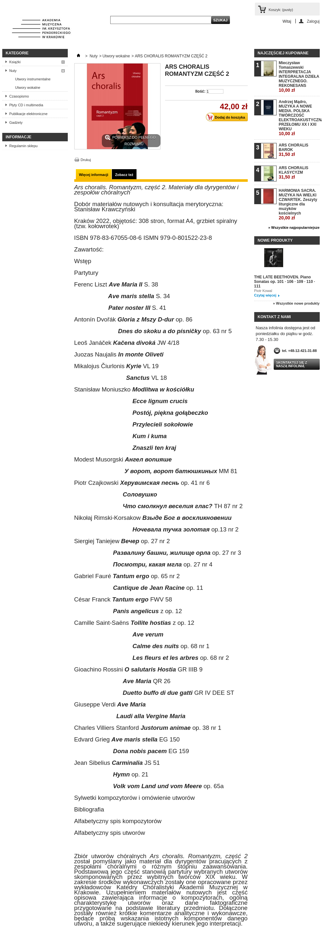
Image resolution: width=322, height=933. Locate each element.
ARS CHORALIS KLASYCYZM (293, 173)
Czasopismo (19, 96)
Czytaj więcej (265, 295)
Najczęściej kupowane (283, 53)
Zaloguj (313, 21)
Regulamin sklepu (23, 146)
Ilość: (200, 91)
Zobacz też (124, 175)
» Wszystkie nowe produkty (296, 303)
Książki (15, 62)
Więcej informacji (93, 175)
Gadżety (16, 122)
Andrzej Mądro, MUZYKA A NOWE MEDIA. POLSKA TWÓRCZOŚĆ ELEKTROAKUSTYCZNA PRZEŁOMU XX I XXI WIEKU (299, 117)
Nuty (13, 71)
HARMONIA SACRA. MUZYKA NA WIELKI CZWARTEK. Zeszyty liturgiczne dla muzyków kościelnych (298, 204)
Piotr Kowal (263, 291)
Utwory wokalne (28, 87)
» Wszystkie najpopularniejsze (293, 227)
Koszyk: (281, 10)
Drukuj (86, 160)
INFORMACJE (18, 137)
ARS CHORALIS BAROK (293, 150)
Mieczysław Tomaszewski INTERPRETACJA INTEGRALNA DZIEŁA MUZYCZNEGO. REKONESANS (299, 77)
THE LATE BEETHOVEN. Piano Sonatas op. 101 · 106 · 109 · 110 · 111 (284, 281)
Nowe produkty (275, 240)
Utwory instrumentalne (33, 79)
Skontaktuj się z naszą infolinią (291, 364)
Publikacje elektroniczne (28, 114)
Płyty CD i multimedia (26, 105)
